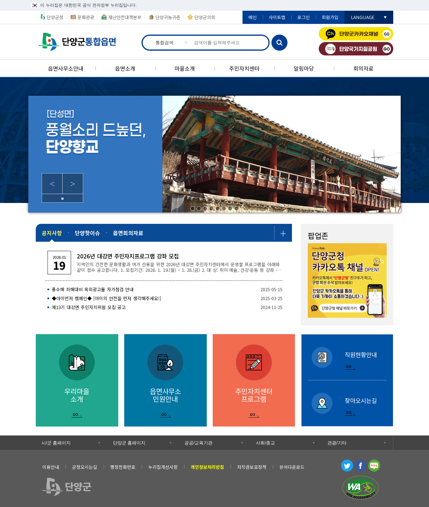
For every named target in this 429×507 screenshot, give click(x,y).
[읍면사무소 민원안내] (165, 380)
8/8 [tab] (236, 208)
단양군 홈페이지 (129, 442)
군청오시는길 (84, 467)
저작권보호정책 (251, 467)
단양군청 (55, 17)
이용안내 (50, 467)
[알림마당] (304, 68)
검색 (279, 43)
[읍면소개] (125, 68)
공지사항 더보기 (283, 233)
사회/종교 (265, 442)
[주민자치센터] (244, 68)
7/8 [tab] (230, 208)
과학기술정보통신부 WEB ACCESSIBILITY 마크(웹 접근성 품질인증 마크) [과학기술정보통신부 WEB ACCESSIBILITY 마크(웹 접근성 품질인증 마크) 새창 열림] (360, 488)
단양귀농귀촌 (168, 17)
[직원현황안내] (347, 357)
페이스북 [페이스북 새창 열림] (360, 466)
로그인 (303, 17)
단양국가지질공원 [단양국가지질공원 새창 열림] (356, 48)
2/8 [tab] (199, 208)
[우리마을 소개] (77, 380)
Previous (52, 183)
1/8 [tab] (192, 208)
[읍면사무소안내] (65, 68)
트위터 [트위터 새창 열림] (347, 466)
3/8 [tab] (205, 208)
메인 (252, 17)
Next (72, 183)
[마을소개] (184, 68)
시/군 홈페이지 (56, 442)
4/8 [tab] (211, 208)
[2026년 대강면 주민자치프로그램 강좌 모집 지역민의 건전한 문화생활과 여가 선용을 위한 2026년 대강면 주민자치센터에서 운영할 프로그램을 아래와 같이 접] (163, 263)
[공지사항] (52, 233)
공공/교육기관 (198, 442)
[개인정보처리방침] (207, 467)
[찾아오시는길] (347, 403)
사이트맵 (277, 17)
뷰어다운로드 (291, 467)
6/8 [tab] (224, 208)
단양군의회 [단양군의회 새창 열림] (205, 17)
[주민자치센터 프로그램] (254, 380)
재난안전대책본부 (125, 17)
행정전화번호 (122, 467)
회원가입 (330, 17)
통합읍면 (78, 42)
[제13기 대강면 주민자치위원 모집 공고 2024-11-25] (163, 307)
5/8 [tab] (217, 208)
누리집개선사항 (163, 467)
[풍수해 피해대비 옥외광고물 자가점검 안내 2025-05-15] (163, 289)
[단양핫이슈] (87, 233)
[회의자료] (363, 68)
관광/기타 (336, 442)
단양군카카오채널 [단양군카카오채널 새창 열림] (356, 34)
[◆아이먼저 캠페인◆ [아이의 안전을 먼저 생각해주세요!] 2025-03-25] (163, 298)
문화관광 (85, 17)
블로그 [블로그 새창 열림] (374, 466)
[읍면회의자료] (128, 233)
